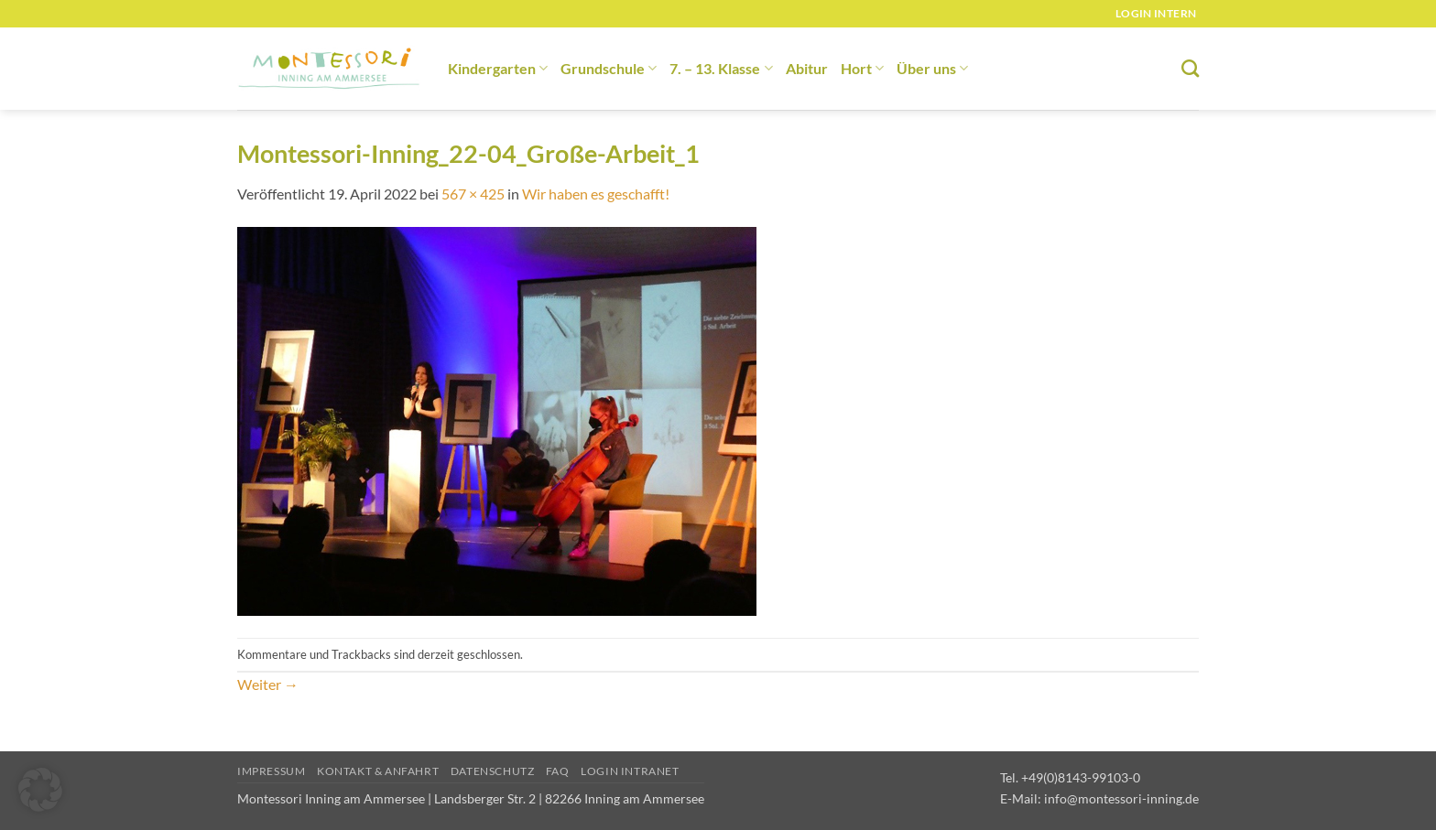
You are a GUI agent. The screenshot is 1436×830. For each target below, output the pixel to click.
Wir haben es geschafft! (595, 193)
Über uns (932, 68)
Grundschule (608, 68)
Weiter (268, 684)
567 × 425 (473, 193)
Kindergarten (498, 68)
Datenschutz (493, 771)
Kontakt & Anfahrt (378, 771)
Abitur (807, 68)
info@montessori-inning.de (1121, 798)
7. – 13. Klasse (720, 68)
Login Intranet (630, 771)
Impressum (271, 771)
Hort (862, 68)
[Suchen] (1190, 68)
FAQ (558, 771)
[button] (40, 789)
